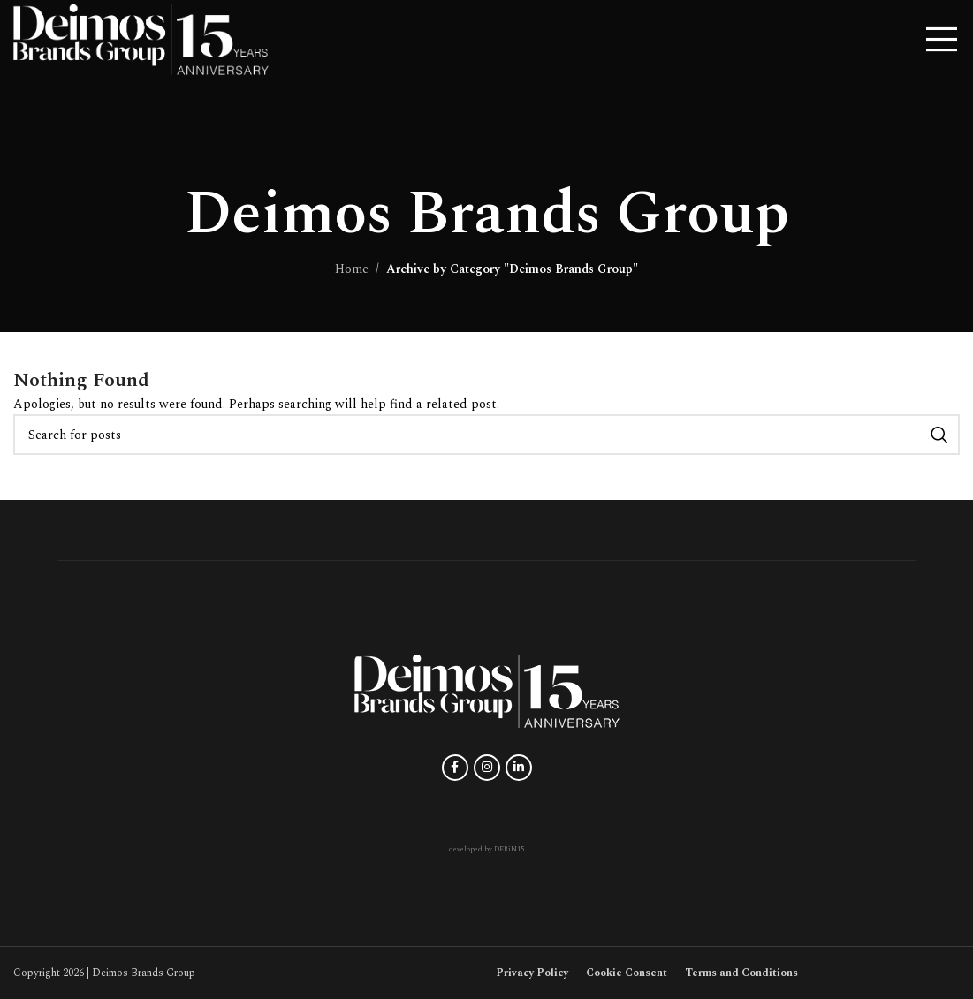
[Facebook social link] (455, 767)
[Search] (486, 434)
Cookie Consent (626, 973)
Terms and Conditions (741, 973)
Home (352, 269)
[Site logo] (141, 38)
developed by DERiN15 (486, 849)
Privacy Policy (532, 973)
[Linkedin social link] (519, 767)
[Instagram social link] (487, 767)
